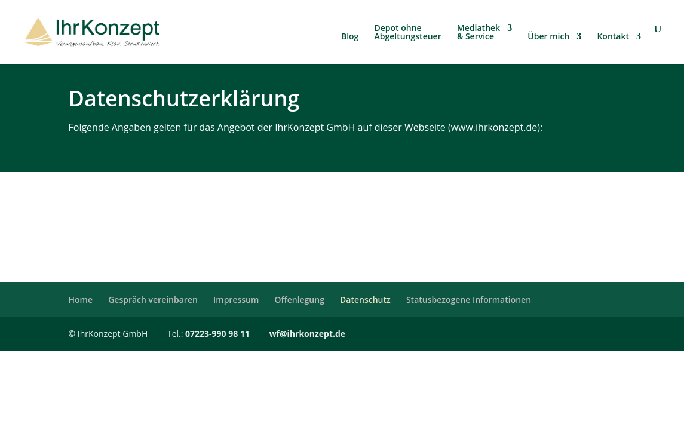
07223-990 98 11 (217, 333)
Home (81, 299)
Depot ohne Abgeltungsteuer (408, 33)
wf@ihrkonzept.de (307, 333)
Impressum (236, 299)
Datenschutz (365, 299)
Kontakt (613, 37)
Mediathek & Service (478, 33)
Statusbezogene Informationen (468, 299)
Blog (349, 37)
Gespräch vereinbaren (153, 299)
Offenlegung (299, 299)
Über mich (548, 37)
